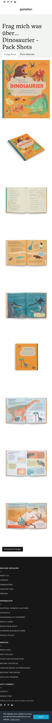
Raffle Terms (6, 622)
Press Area (5, 650)
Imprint (4, 594)
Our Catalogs (6, 654)
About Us (4, 576)
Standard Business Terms (12, 631)
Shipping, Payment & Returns (14, 608)
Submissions (6, 585)
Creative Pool (7, 589)
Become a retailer (9, 663)
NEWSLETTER (6, 696)
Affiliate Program (9, 677)
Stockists (5, 613)
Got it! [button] (41, 717)
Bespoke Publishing (10, 673)
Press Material (27, 54)
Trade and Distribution (12, 659)
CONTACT (4, 692)
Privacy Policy (7, 635)
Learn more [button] (15, 719)
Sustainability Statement (12, 617)
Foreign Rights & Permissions (15, 668)
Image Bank (11, 54)
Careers (4, 580)
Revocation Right (9, 626)
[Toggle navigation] (3, 9)
